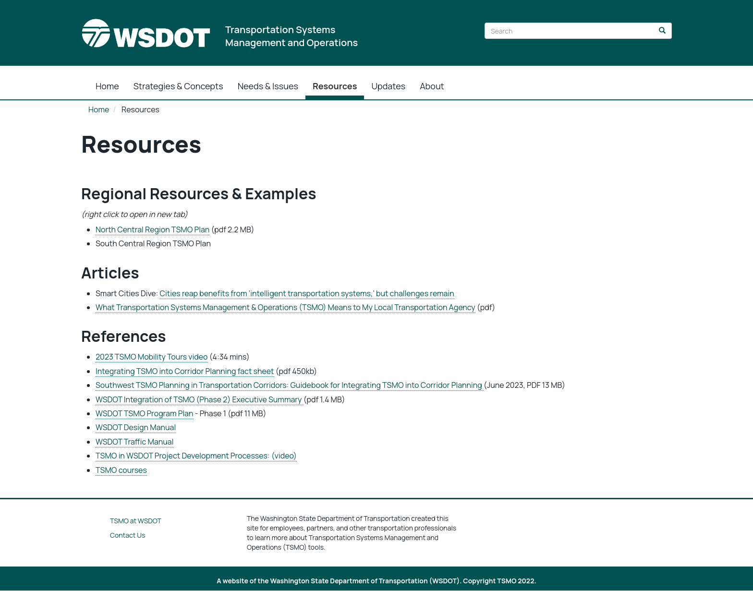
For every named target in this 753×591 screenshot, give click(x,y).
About (432, 86)
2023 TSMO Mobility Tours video (152, 356)
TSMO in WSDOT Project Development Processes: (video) (196, 455)
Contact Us (127, 535)
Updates (388, 86)
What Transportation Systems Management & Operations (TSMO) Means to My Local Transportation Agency (285, 307)
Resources (335, 86)
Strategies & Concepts (178, 86)
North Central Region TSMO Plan (152, 229)
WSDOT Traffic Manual (134, 441)
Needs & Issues (268, 86)
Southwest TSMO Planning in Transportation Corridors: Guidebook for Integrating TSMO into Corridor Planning (290, 385)
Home (107, 86)
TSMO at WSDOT (135, 520)
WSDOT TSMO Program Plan (145, 413)
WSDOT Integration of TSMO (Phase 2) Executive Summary (200, 399)
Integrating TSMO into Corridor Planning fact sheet (185, 371)
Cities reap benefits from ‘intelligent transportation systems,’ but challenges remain (307, 293)
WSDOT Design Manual (136, 427)
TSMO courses (121, 470)
